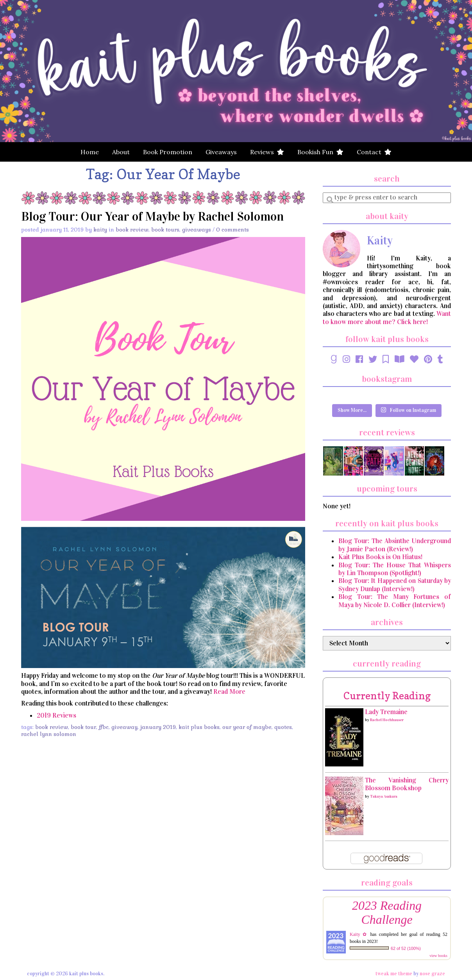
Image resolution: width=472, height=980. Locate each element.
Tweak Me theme (393, 974)
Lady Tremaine (386, 712)
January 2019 (158, 727)
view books (438, 955)
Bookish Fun (320, 152)
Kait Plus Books (199, 727)
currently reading (387, 696)
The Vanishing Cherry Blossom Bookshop (407, 784)
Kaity (100, 229)
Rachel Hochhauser (387, 720)
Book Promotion (167, 152)
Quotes (283, 727)
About (121, 152)
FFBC (104, 727)
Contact (374, 152)
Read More (229, 692)
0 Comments (232, 229)
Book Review (132, 229)
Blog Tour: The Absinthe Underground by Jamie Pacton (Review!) (394, 545)
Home (89, 152)
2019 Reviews (56, 715)
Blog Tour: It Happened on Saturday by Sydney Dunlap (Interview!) (394, 585)
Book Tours (165, 229)
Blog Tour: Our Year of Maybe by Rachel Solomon (152, 216)
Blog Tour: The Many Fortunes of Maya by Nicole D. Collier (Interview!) (394, 601)
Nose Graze (432, 974)
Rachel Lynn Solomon (48, 734)
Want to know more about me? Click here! (387, 318)
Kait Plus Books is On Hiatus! (380, 557)
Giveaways (221, 152)
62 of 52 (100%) (406, 948)
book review (51, 727)
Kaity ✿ (359, 934)
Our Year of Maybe (247, 727)
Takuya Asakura (383, 796)
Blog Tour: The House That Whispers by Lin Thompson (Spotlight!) (394, 569)
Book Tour (83, 727)
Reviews (267, 152)
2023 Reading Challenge (387, 913)
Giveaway (124, 727)
